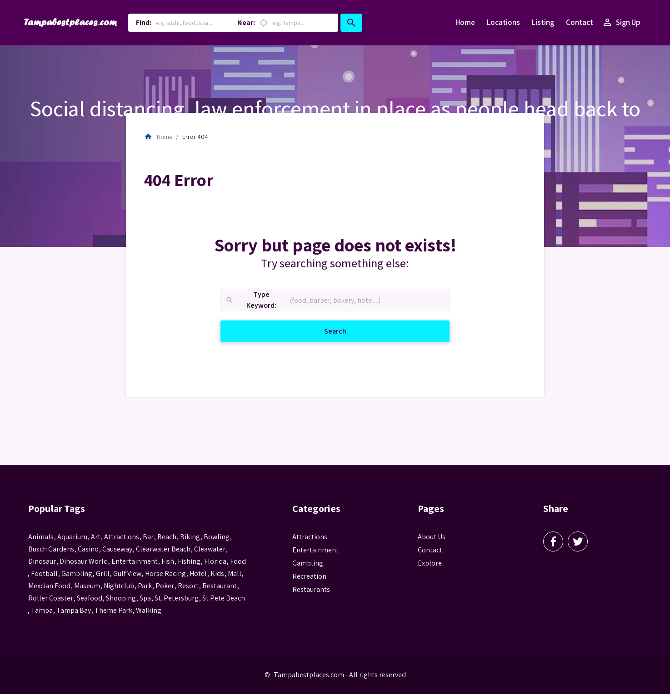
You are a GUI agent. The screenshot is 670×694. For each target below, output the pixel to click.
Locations (503, 22)
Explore (430, 563)
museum (87, 586)
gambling (76, 573)
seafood (89, 598)
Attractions (309, 536)
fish (167, 561)
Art (95, 536)
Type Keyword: (250, 300)
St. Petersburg (177, 598)
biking (190, 536)
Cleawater (209, 549)
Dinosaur (42, 561)
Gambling (307, 563)
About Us (431, 536)
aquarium (72, 536)
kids (217, 573)
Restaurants (311, 589)
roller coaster (50, 598)
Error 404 (195, 137)
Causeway (117, 549)
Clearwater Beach (163, 549)
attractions (121, 536)
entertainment (134, 561)
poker (164, 586)
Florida (215, 561)
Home (465, 22)
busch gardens (51, 549)
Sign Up (621, 23)
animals (41, 536)
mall (234, 573)
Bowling (217, 536)
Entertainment (315, 550)
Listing (543, 22)
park (145, 586)
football (44, 573)
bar (148, 536)
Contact (579, 22)
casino (88, 549)
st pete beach (223, 598)
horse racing (165, 573)
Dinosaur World (84, 561)
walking (148, 610)
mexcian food (49, 586)
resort (188, 586)
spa (145, 598)
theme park (113, 610)
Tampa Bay (73, 610)
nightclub (119, 586)
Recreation (309, 576)
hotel (198, 573)
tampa (42, 610)
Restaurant (219, 586)
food (238, 561)
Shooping (121, 598)
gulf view (127, 573)
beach (166, 536)
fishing (189, 561)
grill (103, 573)
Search (346, 330)
